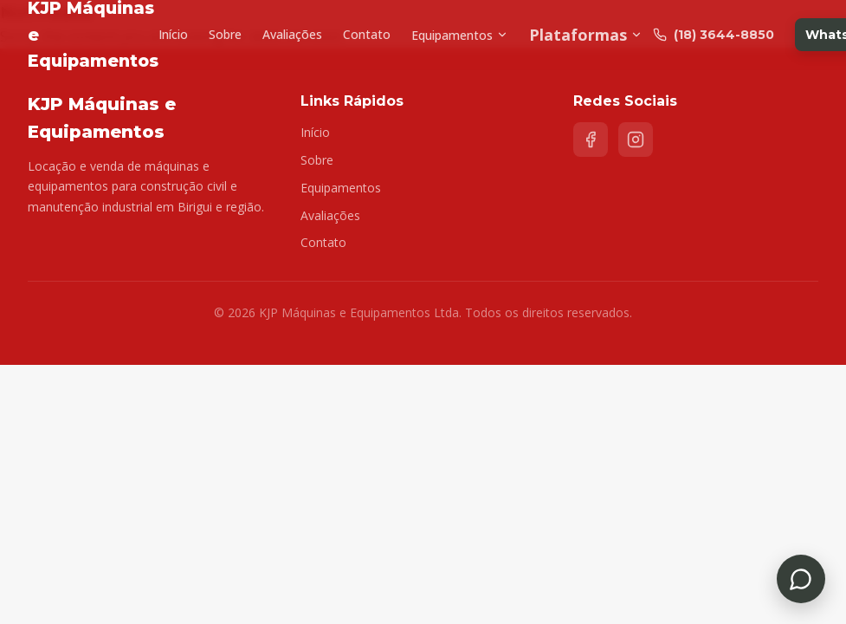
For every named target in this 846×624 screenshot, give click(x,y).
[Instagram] (635, 139)
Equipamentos (459, 35)
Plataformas (586, 34)
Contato (367, 34)
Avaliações (292, 34)
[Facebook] (590, 139)
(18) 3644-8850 (713, 34)
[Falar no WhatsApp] (801, 579)
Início (173, 34)
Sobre (225, 34)
